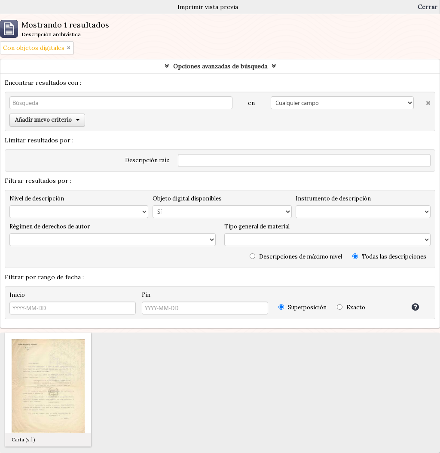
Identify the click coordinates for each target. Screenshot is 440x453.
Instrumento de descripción (333, 198)
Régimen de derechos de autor (49, 226)
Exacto (351, 307)
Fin (146, 295)
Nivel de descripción (36, 198)
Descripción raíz (147, 160)
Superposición (302, 307)
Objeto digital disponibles (187, 198)
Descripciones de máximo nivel (296, 256)
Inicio (17, 295)
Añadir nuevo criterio (47, 119)
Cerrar (427, 7)
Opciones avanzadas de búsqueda (220, 66)
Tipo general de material (257, 226)
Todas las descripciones (389, 256)
